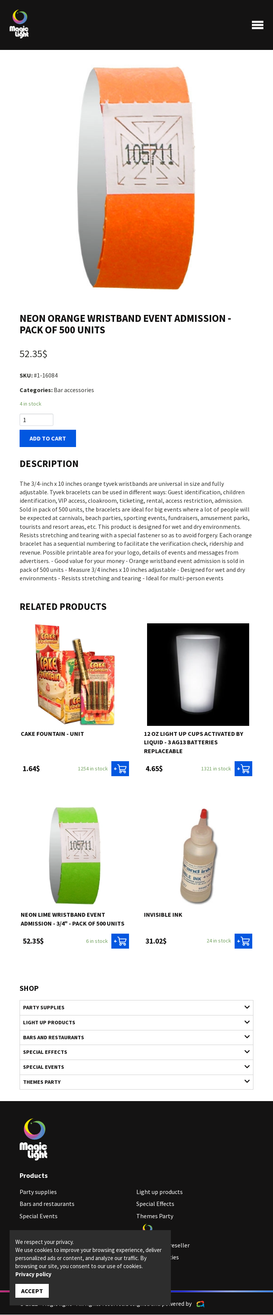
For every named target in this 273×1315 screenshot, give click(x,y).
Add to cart (48, 438)
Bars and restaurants (132, 1037)
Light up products (132, 1022)
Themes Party (132, 1082)
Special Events (132, 1067)
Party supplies (132, 1008)
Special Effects (132, 1052)
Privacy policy (33, 1274)
